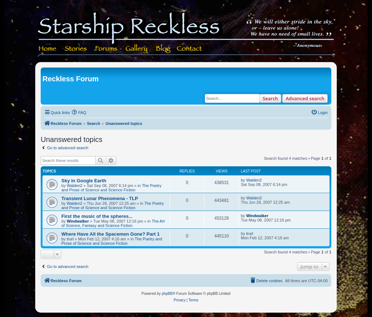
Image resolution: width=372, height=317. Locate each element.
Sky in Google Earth (83, 180)
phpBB (167, 294)
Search (270, 98)
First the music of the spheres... (97, 216)
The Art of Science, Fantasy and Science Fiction (113, 223)
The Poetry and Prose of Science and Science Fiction (111, 187)
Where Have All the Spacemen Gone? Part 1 (110, 234)
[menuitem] (79, 112)
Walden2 (74, 185)
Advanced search (305, 98)
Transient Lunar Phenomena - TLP (99, 198)
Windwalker (78, 221)
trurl (70, 239)
